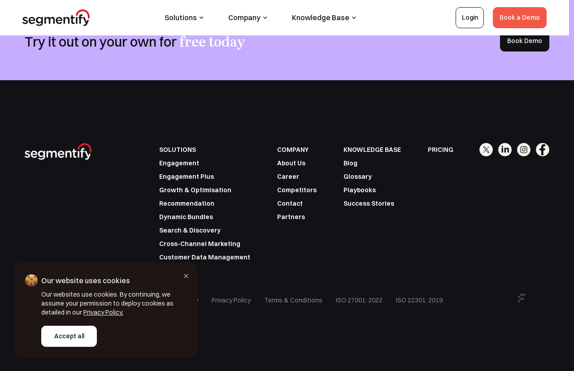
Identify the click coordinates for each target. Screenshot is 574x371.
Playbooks (360, 190)
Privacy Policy (231, 300)
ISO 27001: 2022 (359, 300)
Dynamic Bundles (186, 217)
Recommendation (186, 203)
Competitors (297, 190)
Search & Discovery (190, 230)
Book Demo (524, 41)
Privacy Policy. (103, 312)
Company (250, 17)
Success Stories (369, 203)
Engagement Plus (186, 177)
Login (473, 17)
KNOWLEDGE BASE (372, 150)
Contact (290, 203)
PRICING (440, 150)
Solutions (186, 17)
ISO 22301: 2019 (419, 300)
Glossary (358, 177)
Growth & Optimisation (195, 190)
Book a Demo (522, 17)
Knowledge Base (327, 17)
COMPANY (293, 150)
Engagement (179, 163)
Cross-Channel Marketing (199, 244)
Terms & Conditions (293, 300)
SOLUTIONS (177, 150)
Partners (291, 217)
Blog (350, 163)
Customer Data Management (204, 257)
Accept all (69, 336)
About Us (291, 163)
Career (288, 177)
